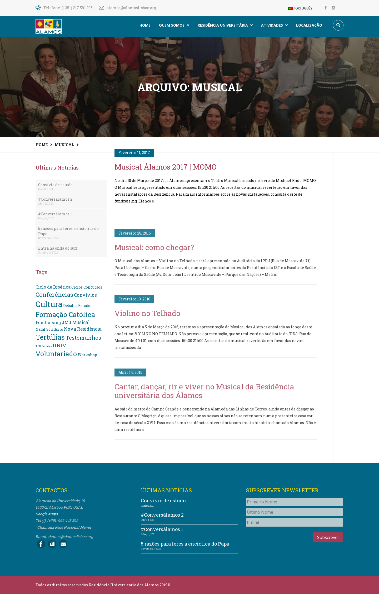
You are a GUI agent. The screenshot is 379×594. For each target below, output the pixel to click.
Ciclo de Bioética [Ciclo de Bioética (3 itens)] (53, 287)
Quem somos (174, 25)
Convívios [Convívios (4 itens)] (85, 295)
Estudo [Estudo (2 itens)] (84, 305)
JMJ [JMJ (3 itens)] (66, 322)
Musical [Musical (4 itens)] (81, 322)
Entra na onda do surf (58, 248)
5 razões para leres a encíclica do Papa (68, 231)
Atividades (274, 25)
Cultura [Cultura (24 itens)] (49, 304)
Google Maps (47, 513)
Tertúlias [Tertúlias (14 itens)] (50, 337)
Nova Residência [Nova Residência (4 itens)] (83, 329)
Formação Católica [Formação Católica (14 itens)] (65, 314)
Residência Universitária (225, 25)
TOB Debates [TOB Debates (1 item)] (44, 346)
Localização (309, 25)
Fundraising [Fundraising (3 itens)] (48, 322)
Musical (64, 144)
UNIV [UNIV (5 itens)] (59, 345)
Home (145, 25)
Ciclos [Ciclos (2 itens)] (77, 287)
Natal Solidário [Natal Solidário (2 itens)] (49, 329)
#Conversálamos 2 (55, 199)
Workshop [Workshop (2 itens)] (87, 355)
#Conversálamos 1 (55, 213)
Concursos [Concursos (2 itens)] (92, 287)
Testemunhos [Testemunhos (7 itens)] (83, 337)
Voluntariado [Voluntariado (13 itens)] (56, 353)
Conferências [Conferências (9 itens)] (54, 294)
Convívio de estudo (55, 184)
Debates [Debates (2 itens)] (70, 305)
